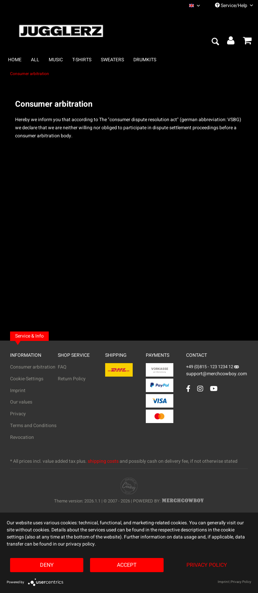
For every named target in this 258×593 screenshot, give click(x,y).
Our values (21, 402)
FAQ (62, 367)
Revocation (22, 437)
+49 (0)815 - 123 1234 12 (210, 366)
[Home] (14, 60)
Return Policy (72, 378)
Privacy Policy (206, 565)
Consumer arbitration (32, 367)
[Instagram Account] (200, 388)
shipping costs (103, 461)
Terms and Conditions (33, 425)
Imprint (18, 390)
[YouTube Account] (214, 388)
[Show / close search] (215, 42)
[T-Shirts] (82, 60)
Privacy (18, 413)
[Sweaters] (112, 60)
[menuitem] (194, 5)
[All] (35, 60)
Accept (127, 565)
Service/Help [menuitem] (234, 5)
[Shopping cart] (247, 42)
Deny (47, 565)
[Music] (56, 60)
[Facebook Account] (188, 388)
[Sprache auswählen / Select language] (194, 5)
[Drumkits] (145, 60)
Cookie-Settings (26, 378)
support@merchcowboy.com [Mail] (216, 371)
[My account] (231, 42)
